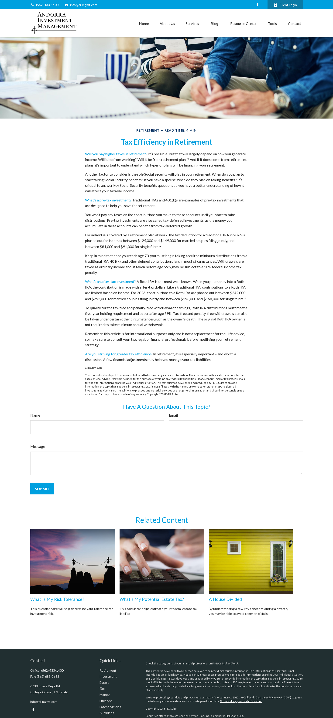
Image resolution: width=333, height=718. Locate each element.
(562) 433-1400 (44, 5)
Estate (104, 682)
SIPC (241, 715)
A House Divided (225, 599)
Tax (102, 689)
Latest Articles (110, 707)
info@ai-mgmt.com (80, 5)
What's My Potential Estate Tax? (152, 599)
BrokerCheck (230, 663)
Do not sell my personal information (241, 701)
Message (37, 446)
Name (35, 415)
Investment (108, 676)
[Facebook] (257, 4)
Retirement (108, 670)
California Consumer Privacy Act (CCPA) (267, 697)
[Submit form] (42, 488)
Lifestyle (106, 701)
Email (173, 415)
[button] (144, 23)
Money (105, 695)
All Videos (107, 713)
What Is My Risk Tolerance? (57, 599)
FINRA (229, 715)
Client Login (285, 5)
